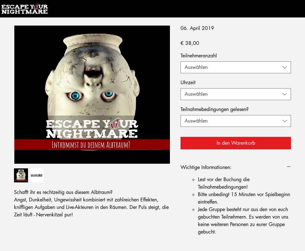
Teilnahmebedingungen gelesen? (215, 109)
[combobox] (236, 67)
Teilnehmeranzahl (199, 55)
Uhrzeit (188, 82)
